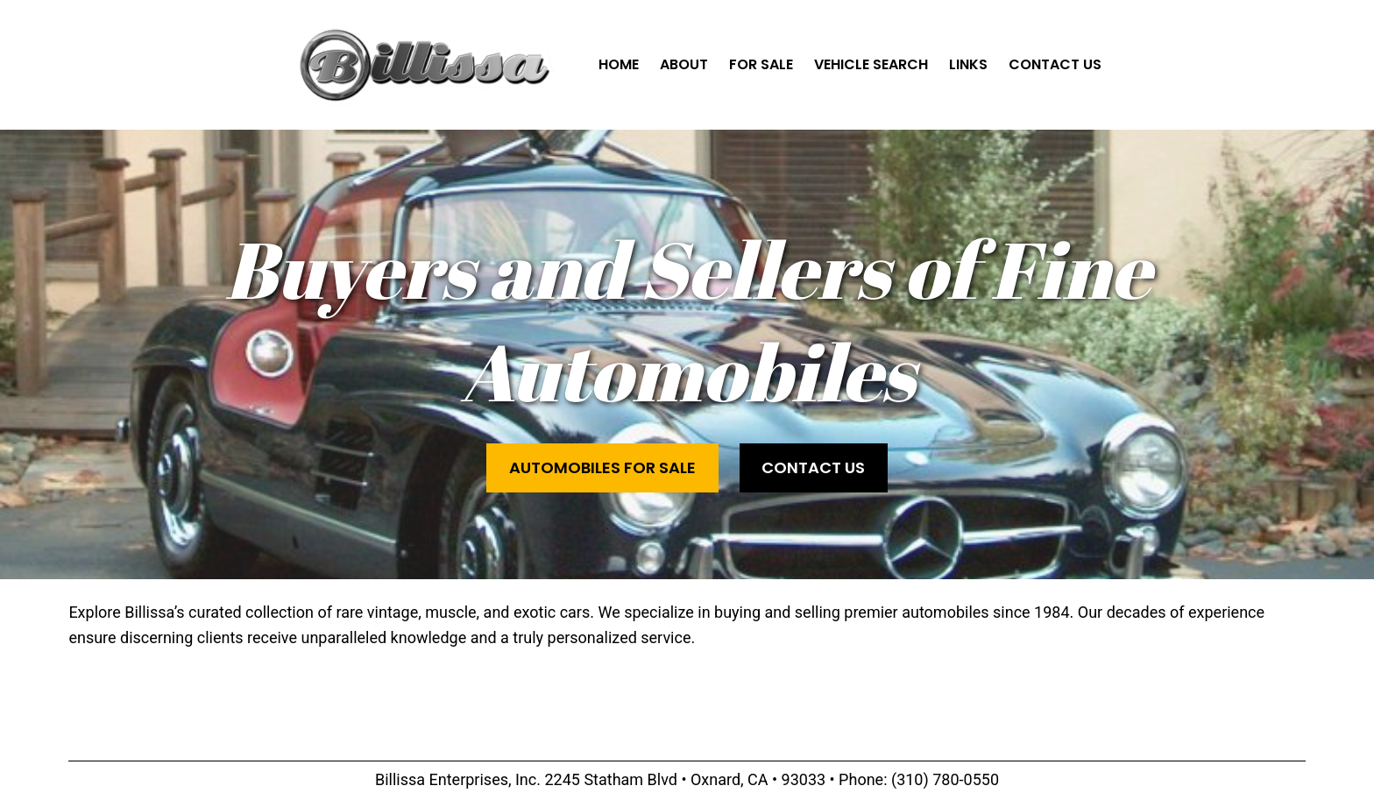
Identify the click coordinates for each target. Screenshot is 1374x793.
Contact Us (813, 467)
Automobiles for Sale (602, 467)
